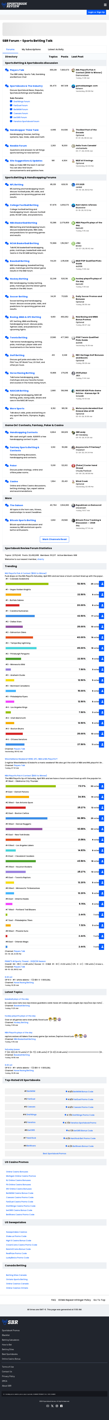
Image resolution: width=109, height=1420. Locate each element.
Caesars (31, 1106)
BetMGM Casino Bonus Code (19, 1193)
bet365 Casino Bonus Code (19, 1210)
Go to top (99, 1299)
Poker (13, 465)
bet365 (31, 1130)
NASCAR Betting (19, 390)
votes (96, 584)
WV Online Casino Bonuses (19, 1189)
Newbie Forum (18, 145)
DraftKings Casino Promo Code (20, 1206)
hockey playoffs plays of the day (20, 1016)
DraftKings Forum (22, 101)
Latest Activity (56, 49)
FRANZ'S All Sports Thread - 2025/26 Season (25, 961)
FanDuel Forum (21, 105)
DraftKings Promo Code (83, 1115)
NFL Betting (16, 184)
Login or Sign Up (96, 12)
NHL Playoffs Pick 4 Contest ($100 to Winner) (26, 573)
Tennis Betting (18, 337)
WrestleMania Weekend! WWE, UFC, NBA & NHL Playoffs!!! (31, 759)
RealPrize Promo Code (16, 1253)
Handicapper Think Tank (24, 130)
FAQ (53, 1299)
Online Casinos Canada (17, 1283)
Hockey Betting (19, 278)
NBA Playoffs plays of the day (18, 1032)
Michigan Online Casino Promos (21, 1176)
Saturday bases (12, 1049)
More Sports (17, 408)
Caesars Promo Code (83, 1107)
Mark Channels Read (54, 539)
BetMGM (31, 1091)
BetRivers (31, 1145)
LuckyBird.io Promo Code (17, 1257)
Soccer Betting (19, 296)
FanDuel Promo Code (83, 1099)
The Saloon (16, 505)
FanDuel (31, 1099)
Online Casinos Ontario (17, 1288)
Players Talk (17, 70)
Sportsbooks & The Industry (26, 85)
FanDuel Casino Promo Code (19, 1201)
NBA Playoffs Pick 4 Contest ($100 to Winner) (26, 775)
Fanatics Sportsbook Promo (83, 1122)
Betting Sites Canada (16, 1275)
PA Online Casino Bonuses (18, 1184)
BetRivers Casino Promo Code (20, 1214)
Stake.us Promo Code (16, 1236)
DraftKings (32, 1114)
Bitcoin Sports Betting (23, 520)
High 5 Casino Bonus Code (18, 1240)
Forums (10, 49)
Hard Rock (31, 1138)
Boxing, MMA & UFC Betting (25, 317)
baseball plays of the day (17, 999)
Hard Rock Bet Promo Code (83, 1138)
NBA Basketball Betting (23, 222)
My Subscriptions (31, 49)
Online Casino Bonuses (17, 1171)
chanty (40, 559)
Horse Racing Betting (22, 373)
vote (97, 914)
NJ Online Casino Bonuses (18, 1180)
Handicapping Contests (24, 432)
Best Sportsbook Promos (54, 1153)
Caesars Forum (21, 113)
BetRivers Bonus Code (83, 1146)
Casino (14, 481)
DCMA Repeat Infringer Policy (74, 1299)
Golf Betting (17, 355)
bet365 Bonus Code (83, 1130)
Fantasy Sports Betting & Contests (24, 449)
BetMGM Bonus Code (83, 1091)
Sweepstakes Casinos (16, 1232)
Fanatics (31, 1122)
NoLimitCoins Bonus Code (18, 1249)
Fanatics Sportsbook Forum (26, 121)
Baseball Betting (19, 261)
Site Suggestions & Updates (26, 160)
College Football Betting (24, 205)
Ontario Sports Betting (17, 1279)
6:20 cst (8, 977)
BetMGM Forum (21, 109)
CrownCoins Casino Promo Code (21, 1245)
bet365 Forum (20, 117)
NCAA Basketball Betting (24, 243)
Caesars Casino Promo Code (19, 1197)
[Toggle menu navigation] (105, 4)
